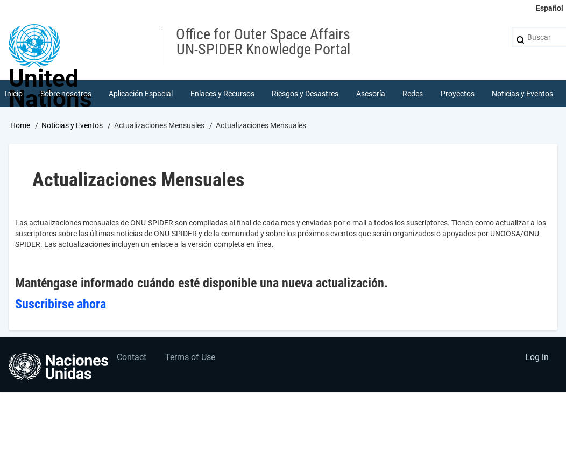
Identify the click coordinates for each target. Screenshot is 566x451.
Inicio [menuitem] (14, 93)
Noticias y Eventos (72, 125)
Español (549, 8)
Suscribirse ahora (60, 304)
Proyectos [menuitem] (458, 93)
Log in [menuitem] (537, 357)
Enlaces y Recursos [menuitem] (222, 93)
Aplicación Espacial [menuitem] (141, 93)
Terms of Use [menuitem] (190, 357)
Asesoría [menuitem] (370, 93)
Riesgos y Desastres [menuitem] (305, 93)
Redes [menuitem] (412, 93)
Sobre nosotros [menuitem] (65, 93)
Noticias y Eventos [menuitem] (522, 93)
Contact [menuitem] (131, 357)
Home (20, 125)
